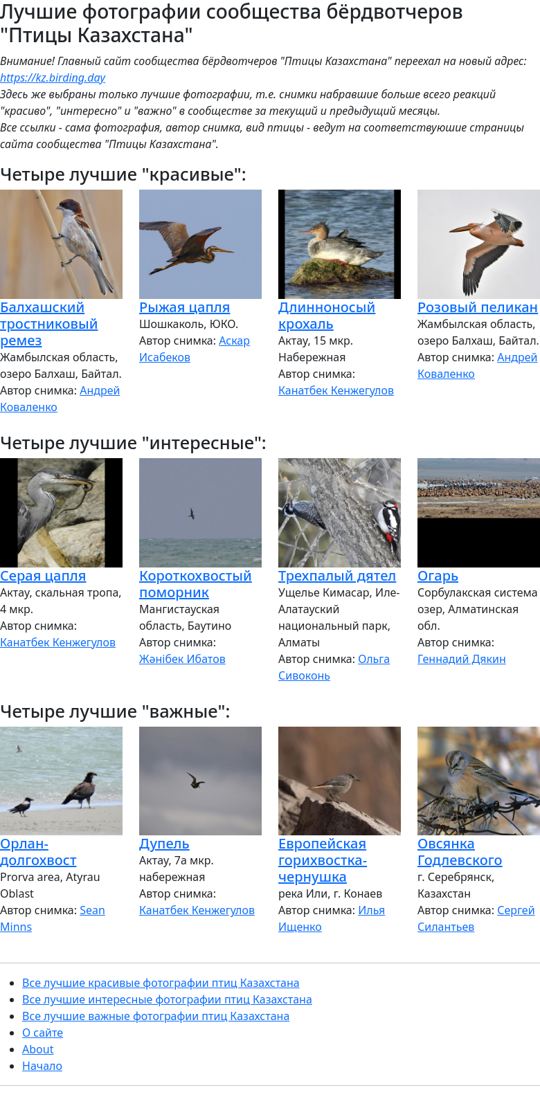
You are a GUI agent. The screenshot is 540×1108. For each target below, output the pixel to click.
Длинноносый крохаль (326, 315)
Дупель (164, 843)
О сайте (42, 1032)
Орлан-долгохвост (38, 851)
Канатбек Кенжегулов (336, 390)
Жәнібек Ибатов (182, 658)
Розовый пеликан (477, 307)
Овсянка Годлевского (460, 851)
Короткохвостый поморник (195, 583)
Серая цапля (43, 575)
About (37, 1049)
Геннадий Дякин (461, 658)
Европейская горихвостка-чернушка (322, 860)
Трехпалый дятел (337, 575)
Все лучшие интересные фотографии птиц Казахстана (167, 999)
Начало (42, 1065)
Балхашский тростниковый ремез (49, 323)
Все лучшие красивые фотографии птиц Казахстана (161, 982)
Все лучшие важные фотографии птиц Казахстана (155, 1016)
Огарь (437, 575)
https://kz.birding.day (52, 77)
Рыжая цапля (184, 307)
